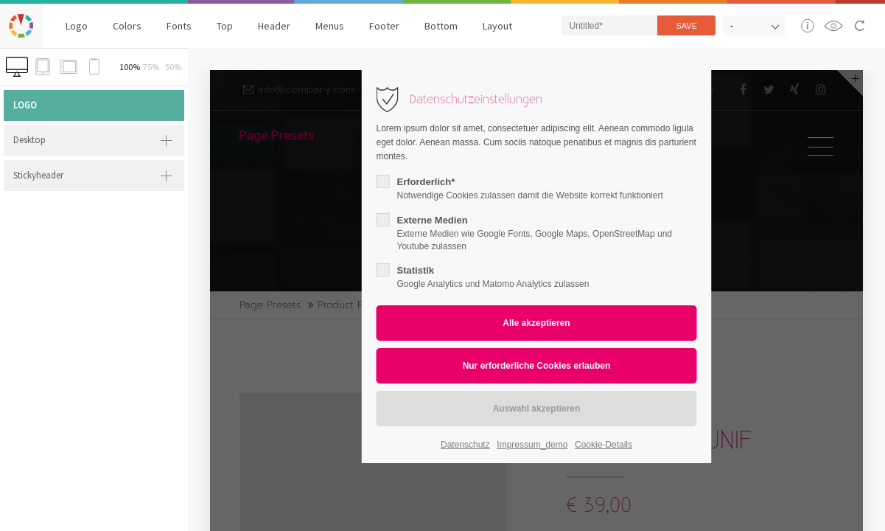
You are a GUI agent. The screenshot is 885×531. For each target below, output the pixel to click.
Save (686, 25)
